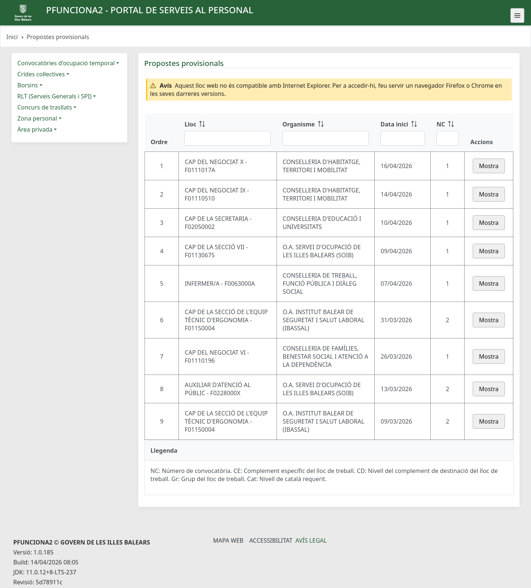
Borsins (27, 85)
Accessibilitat (270, 540)
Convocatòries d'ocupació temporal (66, 63)
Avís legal (311, 540)
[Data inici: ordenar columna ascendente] (403, 133)
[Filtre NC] (448, 138)
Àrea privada (34, 129)
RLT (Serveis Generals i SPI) (54, 96)
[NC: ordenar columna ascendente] (448, 133)
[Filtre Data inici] (403, 138)
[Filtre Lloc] (227, 138)
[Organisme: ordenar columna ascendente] (326, 133)
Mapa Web (228, 540)
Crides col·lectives (41, 74)
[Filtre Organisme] (325, 138)
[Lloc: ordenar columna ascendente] (227, 133)
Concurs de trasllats (44, 107)
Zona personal (37, 118)
